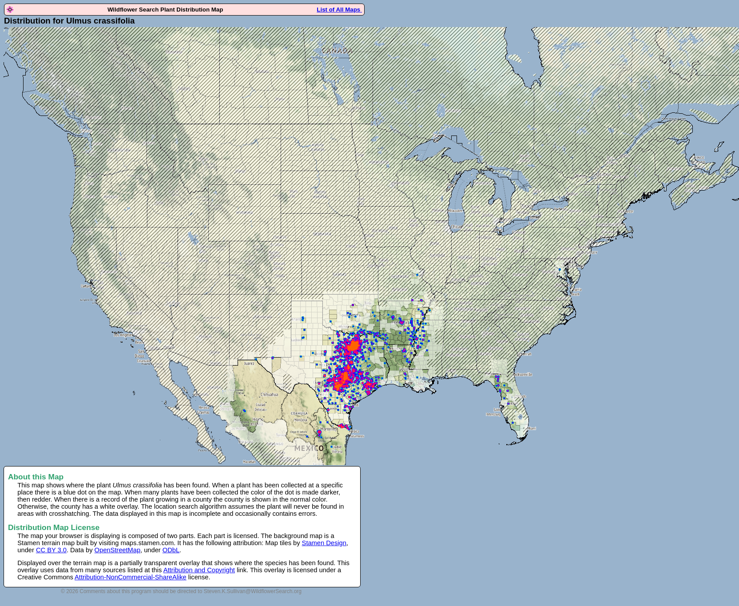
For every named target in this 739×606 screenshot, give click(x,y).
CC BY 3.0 (51, 550)
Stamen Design (324, 542)
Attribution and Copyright (199, 570)
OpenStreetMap (117, 550)
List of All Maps (339, 9)
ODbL (171, 550)
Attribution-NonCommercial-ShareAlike (131, 577)
